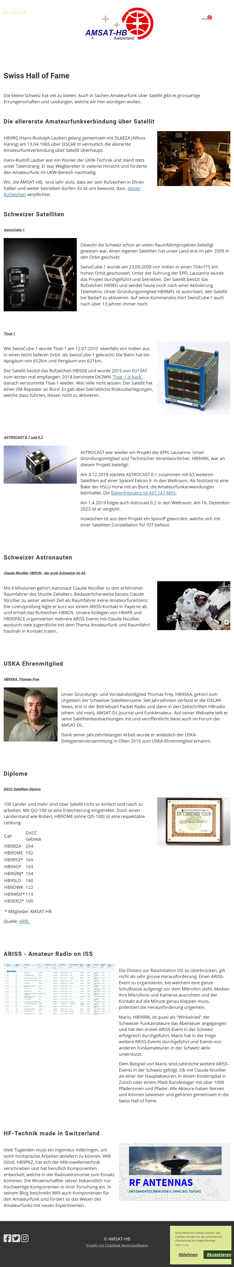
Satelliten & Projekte (113, 12)
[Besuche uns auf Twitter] (16, 1238)
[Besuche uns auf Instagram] (25, 1238)
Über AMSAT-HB (17, 12)
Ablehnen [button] (188, 1254)
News (42, 12)
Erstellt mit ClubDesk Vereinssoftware (117, 1245)
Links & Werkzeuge (17, 21)
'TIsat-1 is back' (127, 377)
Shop (59, 21)
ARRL (24, 921)
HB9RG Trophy (151, 12)
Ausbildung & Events (70, 12)
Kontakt (43, 21)
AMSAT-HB (223, 17)
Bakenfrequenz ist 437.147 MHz (143, 493)
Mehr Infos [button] (182, 1245)
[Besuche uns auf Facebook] (7, 1238)
